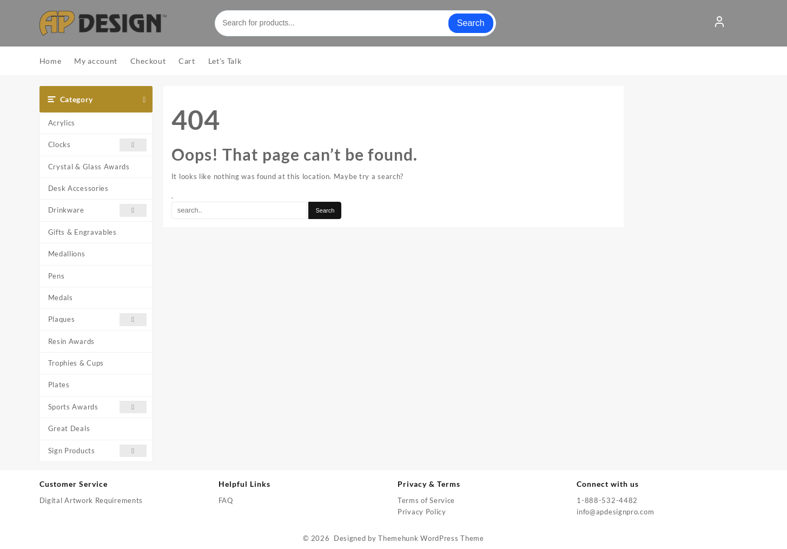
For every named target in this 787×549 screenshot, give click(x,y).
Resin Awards (71, 341)
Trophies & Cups (76, 363)
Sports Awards (97, 407)
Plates (59, 384)
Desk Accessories (78, 188)
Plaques (97, 319)
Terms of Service (426, 500)
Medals (60, 297)
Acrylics (62, 122)
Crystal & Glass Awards (89, 166)
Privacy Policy (422, 511)
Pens (56, 276)
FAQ (226, 500)
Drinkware (97, 210)
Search (471, 23)
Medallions (66, 253)
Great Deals (69, 428)
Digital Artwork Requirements (91, 500)
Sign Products (97, 451)
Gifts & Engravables (82, 232)
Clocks (97, 144)
